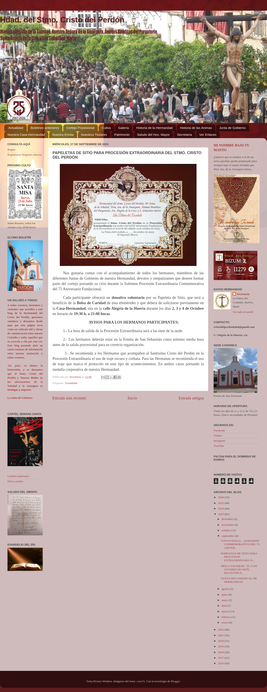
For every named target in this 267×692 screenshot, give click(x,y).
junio (225, 594)
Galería (123, 128)
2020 (221, 640)
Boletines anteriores (45, 128)
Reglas (11, 149)
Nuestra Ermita (63, 134)
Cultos (106, 128)
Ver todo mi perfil (243, 312)
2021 (221, 635)
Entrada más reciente (69, 398)
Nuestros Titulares (94, 134)
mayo (225, 600)
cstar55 (140, 681)
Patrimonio (122, 134)
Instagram (219, 440)
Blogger (175, 681)
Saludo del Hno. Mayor (153, 134)
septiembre (228, 535)
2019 (221, 646)
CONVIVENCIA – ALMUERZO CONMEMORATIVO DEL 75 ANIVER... (240, 544)
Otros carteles (15, 481)
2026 (221, 497)
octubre (226, 530)
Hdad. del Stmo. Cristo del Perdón (62, 19)
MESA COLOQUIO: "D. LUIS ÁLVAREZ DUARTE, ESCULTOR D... (239, 569)
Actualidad (15, 128)
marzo (225, 611)
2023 (221, 514)
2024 (221, 508)
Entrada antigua (191, 398)
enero (225, 622)
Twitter (218, 435)
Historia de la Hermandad (154, 128)
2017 (221, 657)
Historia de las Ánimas (196, 128)
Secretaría (184, 134)
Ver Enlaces (207, 134)
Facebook (219, 430)
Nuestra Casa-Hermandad (26, 134)
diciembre (228, 519)
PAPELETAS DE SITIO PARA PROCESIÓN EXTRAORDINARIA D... (239, 557)
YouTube (219, 445)
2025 (221, 503)
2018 (221, 652)
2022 (221, 629)
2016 (221, 663)
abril (224, 605)
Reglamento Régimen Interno (24, 154)
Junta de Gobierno (232, 128)
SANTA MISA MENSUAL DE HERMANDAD (239, 580)
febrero (226, 617)
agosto (226, 588)
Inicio (132, 398)
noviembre (228, 524)
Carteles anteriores (18, 476)
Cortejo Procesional (80, 128)
